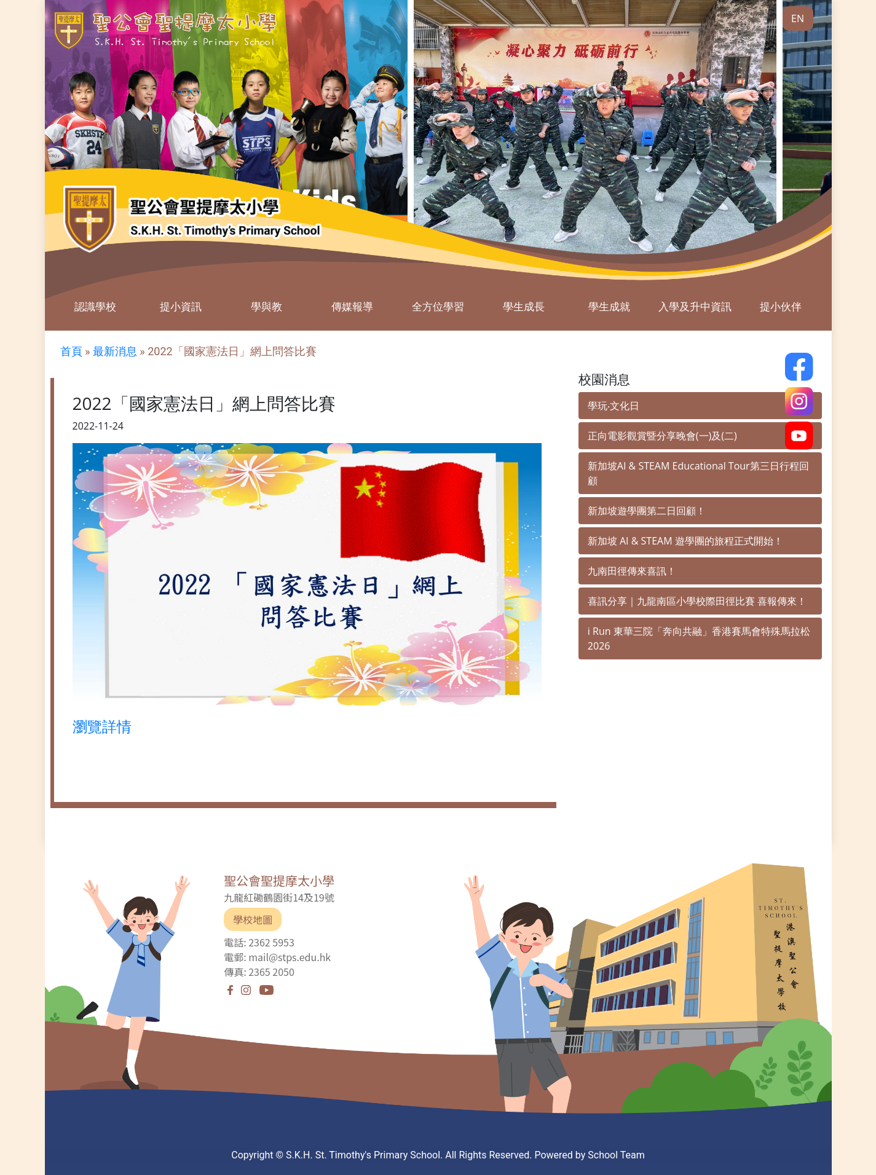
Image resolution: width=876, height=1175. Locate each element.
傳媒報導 (352, 306)
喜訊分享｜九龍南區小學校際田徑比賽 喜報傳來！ (697, 601)
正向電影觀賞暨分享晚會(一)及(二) (662, 435)
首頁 (71, 351)
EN (797, 18)
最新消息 (115, 351)
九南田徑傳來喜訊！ (632, 571)
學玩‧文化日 (613, 405)
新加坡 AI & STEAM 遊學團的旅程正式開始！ (685, 541)
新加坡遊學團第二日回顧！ (647, 510)
